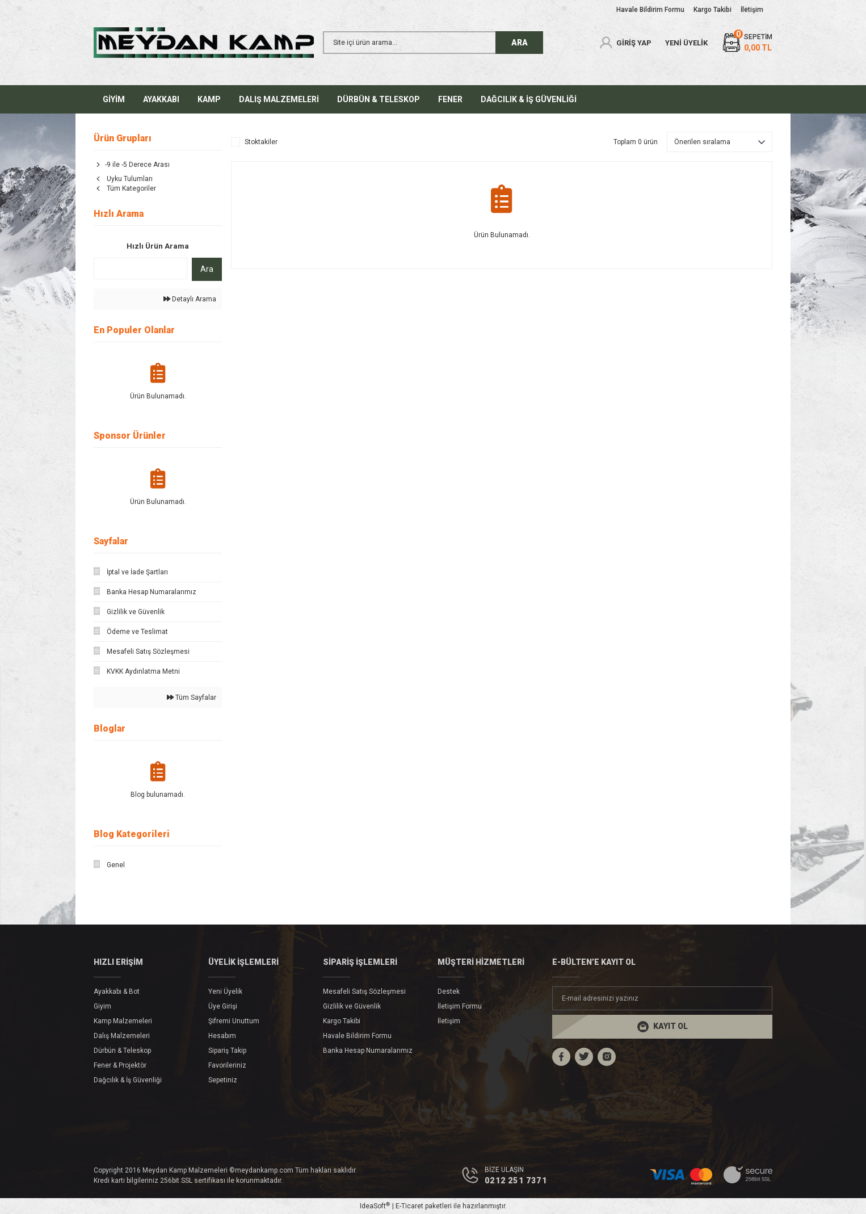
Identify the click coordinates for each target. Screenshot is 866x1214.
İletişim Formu (460, 1006)
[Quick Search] (140, 268)
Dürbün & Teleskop (122, 1051)
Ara (206, 269)
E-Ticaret (409, 1206)
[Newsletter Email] (662, 998)
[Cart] (746, 43)
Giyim (102, 1006)
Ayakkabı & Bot (117, 991)
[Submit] (662, 1027)
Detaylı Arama (189, 299)
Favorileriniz (227, 1065)
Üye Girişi (222, 1006)
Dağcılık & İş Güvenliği (128, 1080)
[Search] (433, 42)
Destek (449, 991)
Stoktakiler (261, 142)
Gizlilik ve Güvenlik (352, 1006)
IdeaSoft (375, 1206)
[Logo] (204, 42)
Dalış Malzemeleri (122, 1036)
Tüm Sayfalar (191, 697)
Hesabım (222, 1036)
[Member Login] (624, 43)
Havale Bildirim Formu (357, 1036)
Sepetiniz (222, 1080)
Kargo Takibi (341, 1021)
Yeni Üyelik (225, 991)
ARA (519, 42)
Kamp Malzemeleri (123, 1021)
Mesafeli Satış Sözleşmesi (364, 991)
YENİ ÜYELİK (686, 43)
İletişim (449, 1021)
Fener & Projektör (120, 1065)
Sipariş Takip (227, 1051)
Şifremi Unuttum (233, 1021)
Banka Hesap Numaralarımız (368, 1051)
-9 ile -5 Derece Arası (137, 165)
